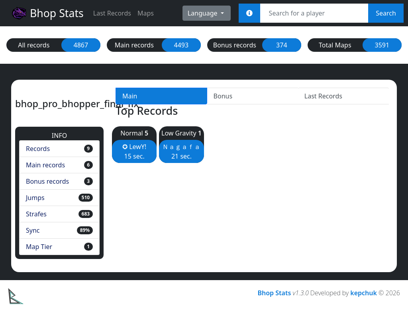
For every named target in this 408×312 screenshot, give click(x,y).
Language (203, 13)
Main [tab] (129, 96)
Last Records (112, 13)
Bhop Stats (47, 13)
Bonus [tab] (223, 96)
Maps (145, 13)
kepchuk (363, 292)
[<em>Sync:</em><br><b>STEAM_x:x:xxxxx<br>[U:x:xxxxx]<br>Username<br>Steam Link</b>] (249, 13)
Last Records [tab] (323, 96)
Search (386, 13)
